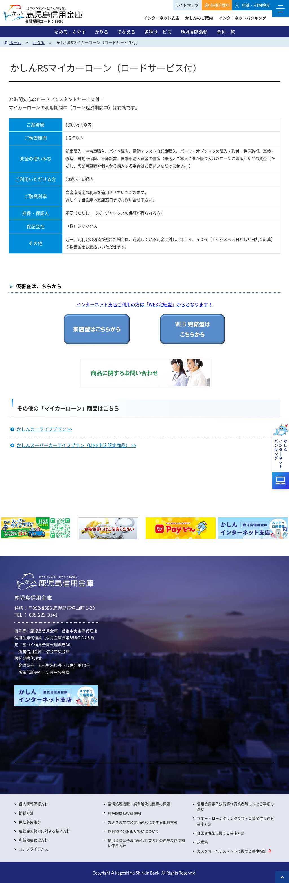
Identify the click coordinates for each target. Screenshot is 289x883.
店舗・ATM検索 (256, 5)
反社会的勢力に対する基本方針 (44, 831)
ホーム (15, 42)
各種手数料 (220, 5)
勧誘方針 (26, 812)
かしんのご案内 (199, 18)
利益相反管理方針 (33, 840)
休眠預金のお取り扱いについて (133, 831)
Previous (4, 529)
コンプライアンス (33, 848)
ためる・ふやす (70, 31)
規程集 (202, 842)
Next (285, 529)
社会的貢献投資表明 (124, 813)
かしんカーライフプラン (44, 429)
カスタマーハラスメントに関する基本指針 (232, 851)
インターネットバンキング (242, 18)
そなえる (126, 31)
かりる (101, 31)
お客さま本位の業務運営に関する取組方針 (143, 822)
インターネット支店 (161, 18)
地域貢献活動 (194, 31)
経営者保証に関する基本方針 (221, 833)
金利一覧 (226, 31)
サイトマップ (187, 5)
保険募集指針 (30, 822)
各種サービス (158, 31)
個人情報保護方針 (33, 803)
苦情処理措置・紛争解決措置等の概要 (139, 803)
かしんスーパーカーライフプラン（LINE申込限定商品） (76, 445)
